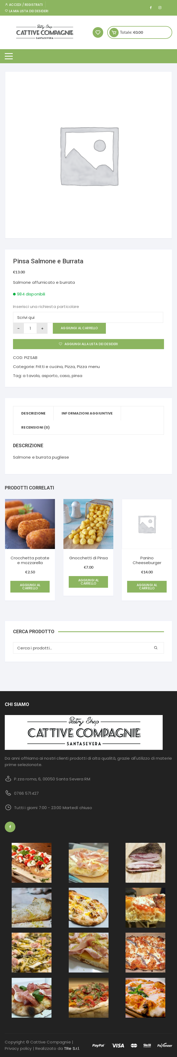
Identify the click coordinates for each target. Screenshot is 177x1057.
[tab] (33, 413)
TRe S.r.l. (72, 1048)
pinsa (77, 375)
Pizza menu (88, 366)
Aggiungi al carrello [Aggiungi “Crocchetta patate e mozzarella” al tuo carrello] (30, 586)
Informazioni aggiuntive (87, 413)
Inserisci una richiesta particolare (46, 306)
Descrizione (33, 413)
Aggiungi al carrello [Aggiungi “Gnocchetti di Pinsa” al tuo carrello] (88, 582)
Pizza (70, 366)
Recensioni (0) (35, 427)
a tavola (31, 375)
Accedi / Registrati (24, 4)
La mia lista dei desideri (26, 11)
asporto (50, 375)
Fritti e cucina (49, 366)
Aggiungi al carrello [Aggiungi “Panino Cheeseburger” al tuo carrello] (147, 586)
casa (65, 375)
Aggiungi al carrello (79, 328)
